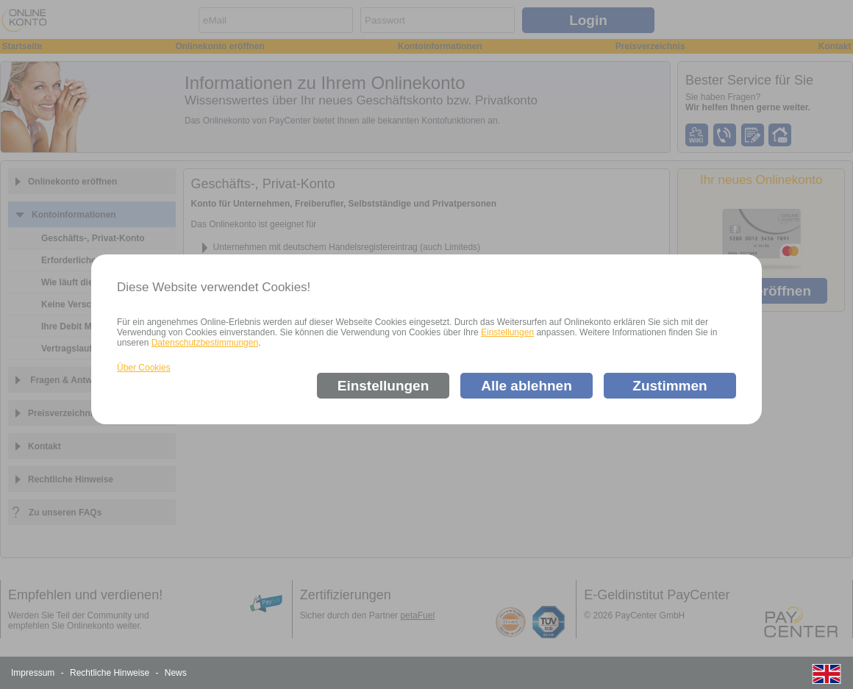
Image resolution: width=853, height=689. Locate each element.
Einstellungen (507, 332)
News (176, 673)
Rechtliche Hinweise (109, 673)
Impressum (32, 673)
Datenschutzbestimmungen (204, 343)
